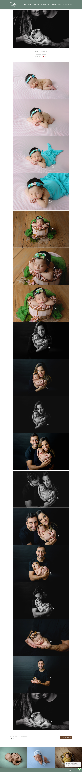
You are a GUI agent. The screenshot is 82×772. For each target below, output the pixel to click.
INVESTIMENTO (53, 4)
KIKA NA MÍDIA (68, 4)
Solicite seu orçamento (66, 737)
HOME (25, 4)
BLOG (41, 4)
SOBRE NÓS (30, 4)
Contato (20, 770)
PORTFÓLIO (36, 4)
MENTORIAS (46, 4)
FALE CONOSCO (60, 4)
